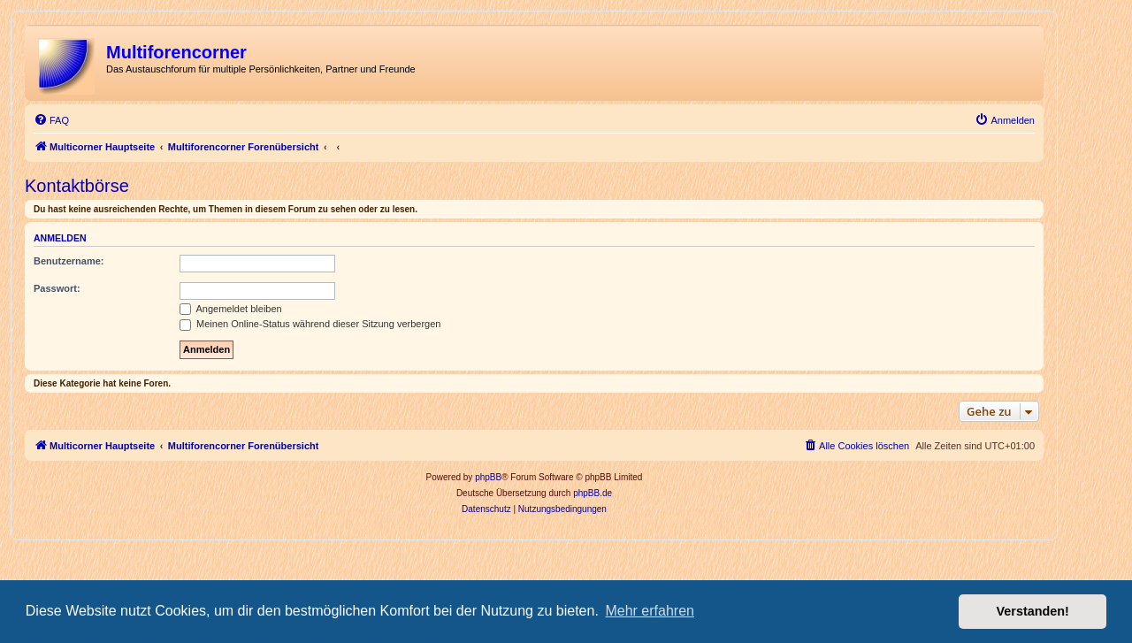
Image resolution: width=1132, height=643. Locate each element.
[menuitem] (51, 120)
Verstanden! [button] (1033, 611)
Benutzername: (68, 261)
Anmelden (60, 238)
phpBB (488, 477)
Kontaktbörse (77, 185)
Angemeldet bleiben (231, 308)
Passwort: (57, 288)
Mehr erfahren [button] (649, 610)
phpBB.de (592, 493)
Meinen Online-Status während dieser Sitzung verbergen (310, 323)
